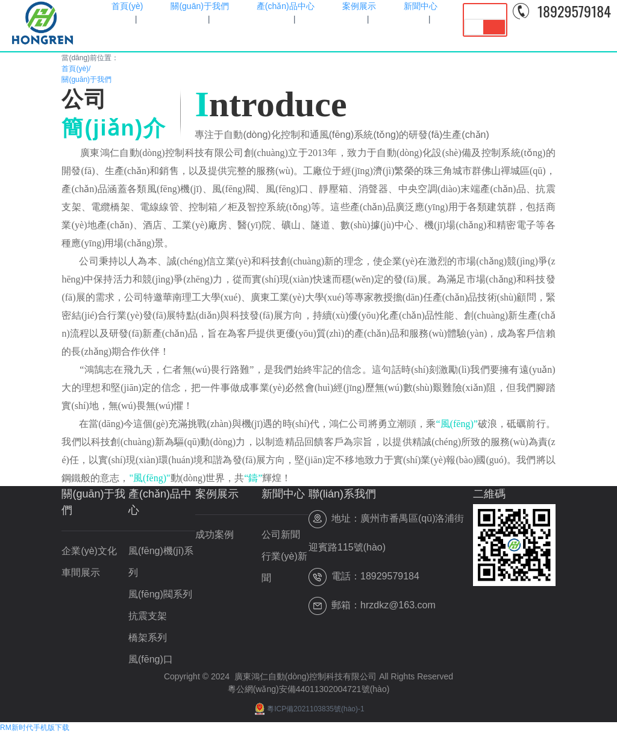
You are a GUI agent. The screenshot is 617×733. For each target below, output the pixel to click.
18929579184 (574, 11)
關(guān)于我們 (86, 79)
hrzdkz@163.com (398, 605)
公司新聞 (281, 534)
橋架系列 (147, 637)
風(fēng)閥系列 (160, 594)
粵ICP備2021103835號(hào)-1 (308, 709)
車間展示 (80, 572)
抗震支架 (147, 616)
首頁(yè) (75, 68)
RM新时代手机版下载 (34, 727)
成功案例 (214, 534)
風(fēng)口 (150, 659)
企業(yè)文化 (89, 551)
